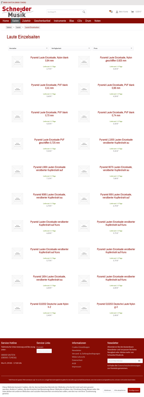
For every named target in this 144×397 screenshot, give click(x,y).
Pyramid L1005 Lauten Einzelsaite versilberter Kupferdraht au (116, 141)
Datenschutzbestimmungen (129, 365)
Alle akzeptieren (120, 390)
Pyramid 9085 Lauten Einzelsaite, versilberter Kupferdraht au (49, 196)
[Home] (5, 20)
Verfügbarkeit (56, 48)
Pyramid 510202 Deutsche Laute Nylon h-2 (49, 305)
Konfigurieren (134, 390)
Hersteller (12, 48)
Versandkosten (40, 379)
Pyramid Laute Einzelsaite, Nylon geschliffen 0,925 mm (116, 59)
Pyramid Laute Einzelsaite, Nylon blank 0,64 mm (49, 59)
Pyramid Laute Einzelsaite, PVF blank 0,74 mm (116, 114)
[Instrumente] (60, 20)
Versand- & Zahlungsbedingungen (86, 354)
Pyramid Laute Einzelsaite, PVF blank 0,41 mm (49, 86)
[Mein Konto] (122, 12)
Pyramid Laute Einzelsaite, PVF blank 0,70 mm (49, 114)
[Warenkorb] (136, 12)
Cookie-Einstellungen (81, 347)
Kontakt (40, 347)
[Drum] (88, 20)
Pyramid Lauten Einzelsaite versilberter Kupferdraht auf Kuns (49, 223)
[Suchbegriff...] (66, 12)
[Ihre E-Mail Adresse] (121, 361)
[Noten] (97, 20)
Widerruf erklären (44, 351)
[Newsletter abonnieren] (139, 361)
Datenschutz (77, 360)
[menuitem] (66, 12)
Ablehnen (107, 390)
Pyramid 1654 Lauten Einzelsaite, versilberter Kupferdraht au (49, 278)
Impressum (76, 367)
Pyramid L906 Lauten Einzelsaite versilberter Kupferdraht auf (49, 169)
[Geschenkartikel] (42, 20)
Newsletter (76, 350)
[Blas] (71, 20)
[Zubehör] (26, 20)
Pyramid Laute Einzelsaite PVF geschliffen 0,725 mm (49, 141)
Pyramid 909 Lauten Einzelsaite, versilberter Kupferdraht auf (116, 196)
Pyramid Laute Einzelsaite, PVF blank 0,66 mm (116, 86)
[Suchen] (84, 12)
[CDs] (79, 20)
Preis (95, 48)
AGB (74, 363)
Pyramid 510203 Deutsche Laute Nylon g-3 (116, 305)
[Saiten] (15, 20)
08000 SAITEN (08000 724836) (14, 2)
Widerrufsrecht (78, 357)
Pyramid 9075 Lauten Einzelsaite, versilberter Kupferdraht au (116, 169)
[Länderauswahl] (112, 12)
